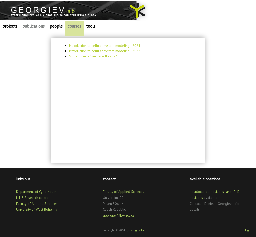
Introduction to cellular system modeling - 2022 (104, 51)
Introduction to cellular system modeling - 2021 (104, 45)
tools (91, 26)
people (56, 26)
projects (10, 26)
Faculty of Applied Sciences (37, 203)
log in (248, 230)
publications (33, 26)
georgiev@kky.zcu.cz (118, 215)
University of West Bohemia (36, 209)
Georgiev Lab (138, 230)
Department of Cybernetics (36, 191)
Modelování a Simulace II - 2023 (93, 56)
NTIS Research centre (32, 197)
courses (74, 26)
